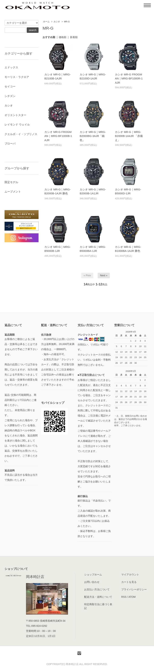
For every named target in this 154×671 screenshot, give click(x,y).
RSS (124, 596)
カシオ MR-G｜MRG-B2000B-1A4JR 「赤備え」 (129, 136)
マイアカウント (130, 574)
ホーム (46, 21)
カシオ (56, 21)
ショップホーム (93, 574)
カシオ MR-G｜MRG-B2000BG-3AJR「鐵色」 (93, 136)
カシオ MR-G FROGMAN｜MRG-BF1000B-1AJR (58, 136)
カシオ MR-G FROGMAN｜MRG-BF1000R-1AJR (129, 78)
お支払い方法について (97, 589)
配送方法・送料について (98, 596)
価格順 (62, 37)
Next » (103, 275)
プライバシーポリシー (134, 589)
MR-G (67, 21)
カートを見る (129, 582)
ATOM (131, 596)
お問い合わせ (91, 582)
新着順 (74, 37)
